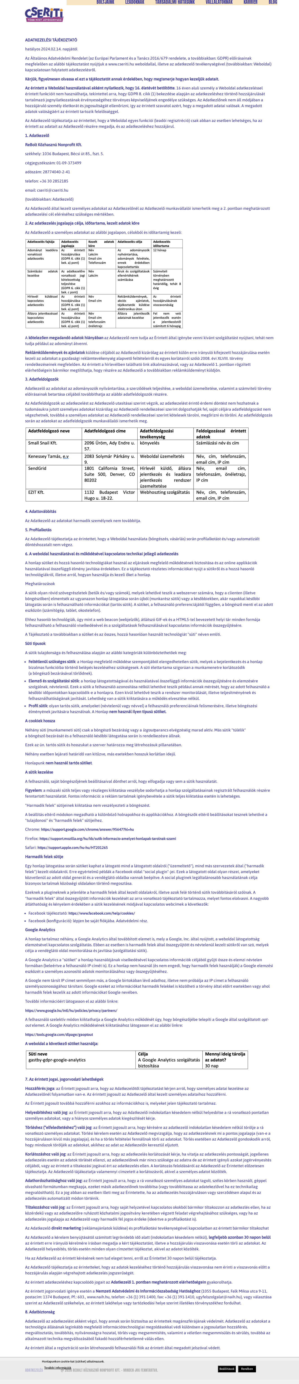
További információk (57, 1367)
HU (269, 11)
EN (275, 11)
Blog (273, 19)
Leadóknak (134, 19)
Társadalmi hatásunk (175, 19)
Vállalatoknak (219, 19)
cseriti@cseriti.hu (203, 11)
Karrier (251, 19)
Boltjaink (105, 19)
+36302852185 (166, 11)
